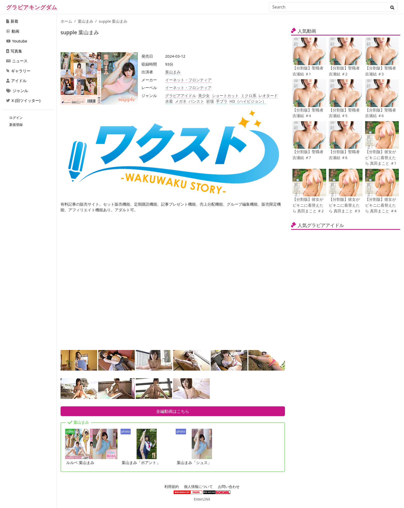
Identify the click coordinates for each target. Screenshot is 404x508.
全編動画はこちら (172, 411)
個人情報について (198, 486)
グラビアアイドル (180, 95)
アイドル (16, 80)
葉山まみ (85, 21)
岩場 (210, 101)
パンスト (196, 101)
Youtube (16, 40)
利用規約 (171, 486)
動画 (12, 31)
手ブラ (222, 101)
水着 (169, 101)
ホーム (66, 21)
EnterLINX (202, 499)
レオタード (268, 95)
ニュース (17, 60)
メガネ (181, 101)
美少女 (204, 95)
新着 (12, 21)
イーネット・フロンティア (188, 79)
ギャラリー (18, 70)
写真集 (14, 51)
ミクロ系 (248, 95)
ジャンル (17, 90)
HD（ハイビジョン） (248, 101)
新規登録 (16, 124)
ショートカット (225, 95)
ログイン (16, 117)
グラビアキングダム (31, 7)
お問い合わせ (229, 486)
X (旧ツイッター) (23, 100)
